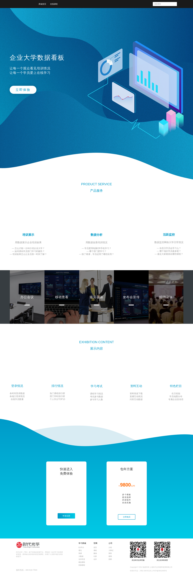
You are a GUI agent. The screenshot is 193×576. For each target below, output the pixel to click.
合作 (95, 559)
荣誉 (110, 553)
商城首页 (42, 4)
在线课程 (54, 4)
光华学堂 (82, 559)
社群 (95, 556)
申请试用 (66, 516)
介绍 (110, 547)
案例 (95, 553)
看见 (80, 550)
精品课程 (82, 562)
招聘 (110, 559)
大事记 (111, 550)
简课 (80, 553)
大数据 (81, 556)
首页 (95, 547)
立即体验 (23, 90)
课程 (95, 550)
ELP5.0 (81, 547)
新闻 (110, 556)
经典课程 (82, 565)
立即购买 (126, 517)
